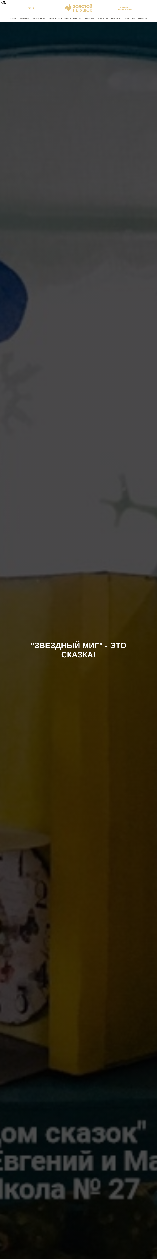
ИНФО (66, 18)
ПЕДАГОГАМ (90, 18)
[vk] (29, 9)
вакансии (142, 18)
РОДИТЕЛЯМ (103, 18)
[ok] (33, 9)
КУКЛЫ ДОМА (129, 18)
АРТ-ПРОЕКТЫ (39, 18)
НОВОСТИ (77, 18)
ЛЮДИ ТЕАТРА (55, 18)
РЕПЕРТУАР (24, 18)
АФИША (13, 18)
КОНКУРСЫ (115, 18)
